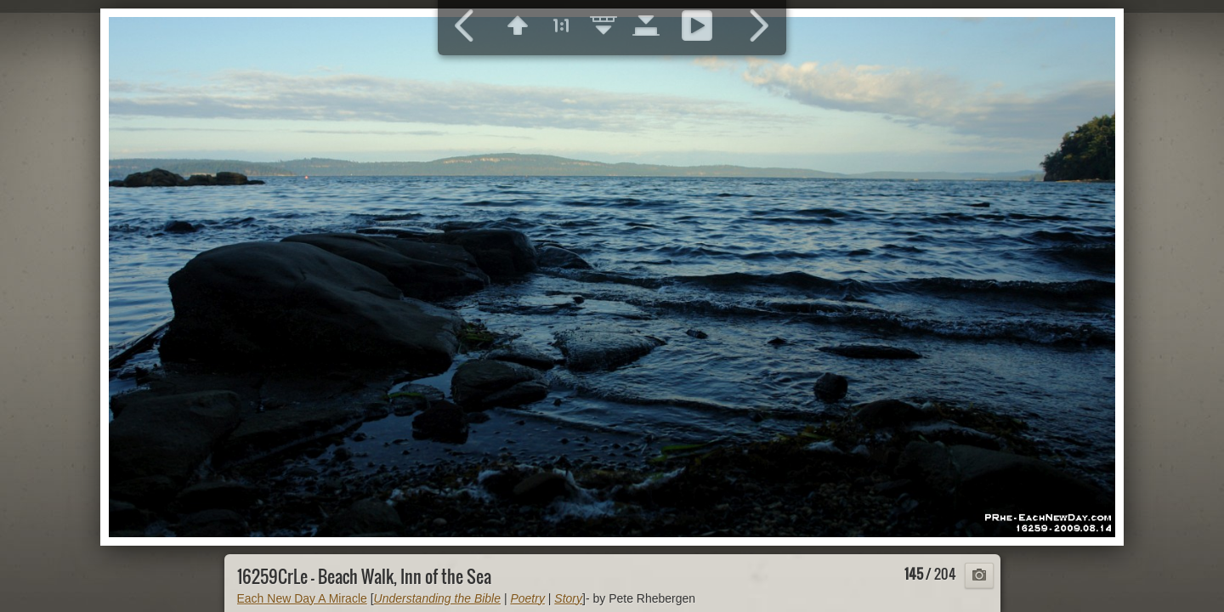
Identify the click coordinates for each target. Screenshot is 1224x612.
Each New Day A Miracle (302, 598)
